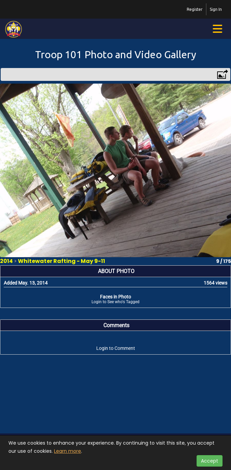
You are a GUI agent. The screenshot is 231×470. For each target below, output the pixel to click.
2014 (6, 261)
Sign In (216, 9)
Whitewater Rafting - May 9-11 (61, 261)
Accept (209, 460)
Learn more (67, 451)
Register (195, 9)
